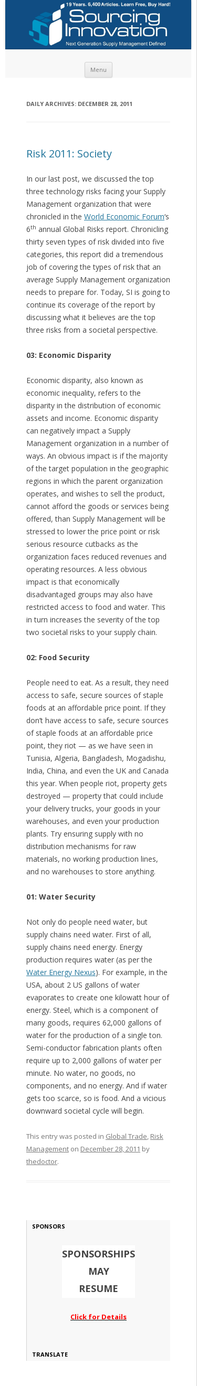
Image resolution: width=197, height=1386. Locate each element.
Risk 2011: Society (69, 153)
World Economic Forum (124, 216)
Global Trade (126, 1136)
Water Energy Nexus (61, 972)
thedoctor (41, 1161)
